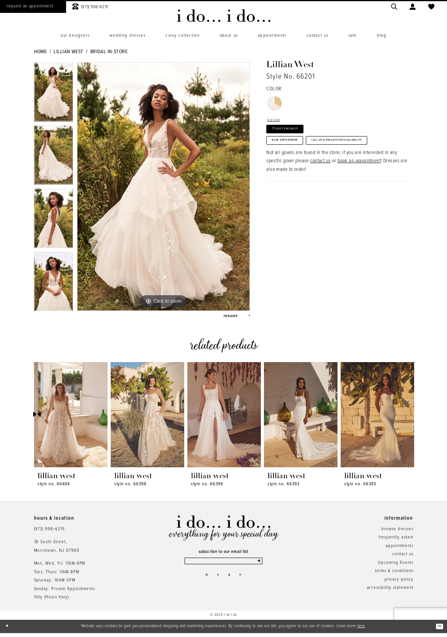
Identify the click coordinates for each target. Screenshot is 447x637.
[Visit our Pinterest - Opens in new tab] (246, 585)
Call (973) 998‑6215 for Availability (319, 176)
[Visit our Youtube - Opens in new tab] (231, 585)
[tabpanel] (54, 94)
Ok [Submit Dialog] (437, 630)
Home (40, 51)
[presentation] (71, 418)
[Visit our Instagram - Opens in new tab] (200, 585)
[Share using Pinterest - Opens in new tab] (248, 318)
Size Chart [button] (277, 121)
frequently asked (396, 541)
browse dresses (397, 533)
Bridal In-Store (108, 51)
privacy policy (398, 583)
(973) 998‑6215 (49, 533)
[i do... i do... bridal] (223, 15)
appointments (399, 550)
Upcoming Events (395, 566)
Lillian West (68, 51)
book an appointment (359, 200)
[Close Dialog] (9, 630)
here (361, 630)
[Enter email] (223, 567)
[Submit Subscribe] (257, 567)
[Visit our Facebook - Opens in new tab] (216, 585)
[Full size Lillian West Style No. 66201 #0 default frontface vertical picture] (163, 186)
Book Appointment (298, 157)
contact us (320, 200)
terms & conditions (394, 575)
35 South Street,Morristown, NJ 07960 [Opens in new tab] (56, 550)
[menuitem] (75, 35)
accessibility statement (390, 592)
